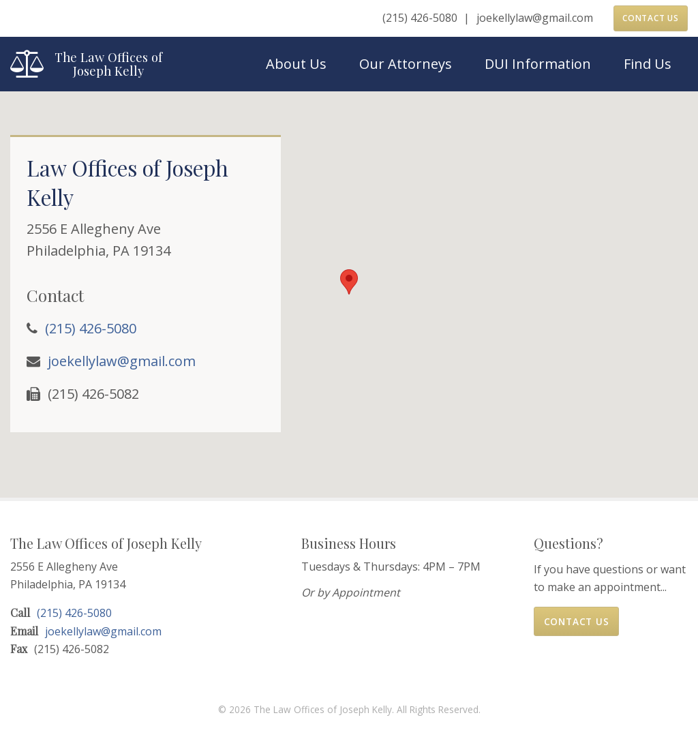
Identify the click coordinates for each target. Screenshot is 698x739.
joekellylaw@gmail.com (534, 17)
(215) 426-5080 (419, 17)
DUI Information (538, 64)
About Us (296, 64)
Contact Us (650, 18)
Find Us (647, 64)
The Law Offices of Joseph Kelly (108, 63)
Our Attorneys (405, 64)
